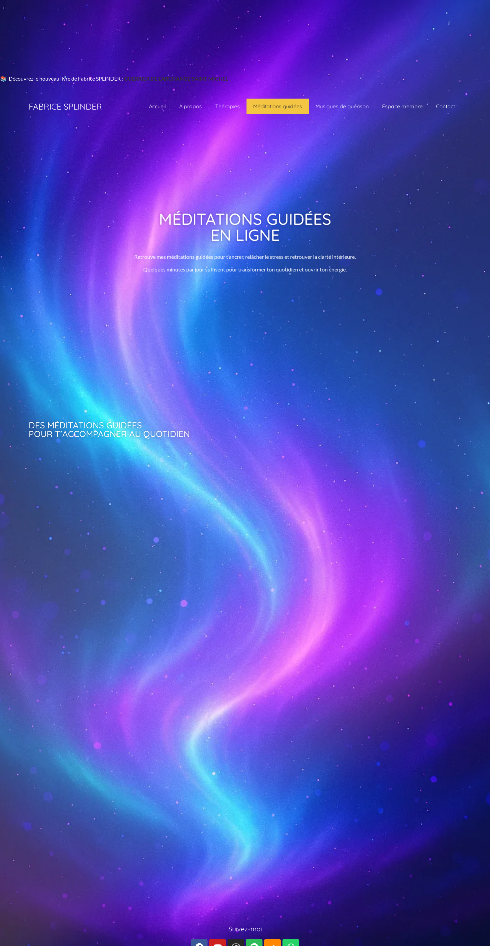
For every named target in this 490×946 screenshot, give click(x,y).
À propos (190, 106)
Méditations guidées (277, 106)
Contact (445, 106)
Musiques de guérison (342, 106)
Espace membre (402, 106)
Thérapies (227, 106)
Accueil (157, 106)
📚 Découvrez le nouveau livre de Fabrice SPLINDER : (62, 78)
